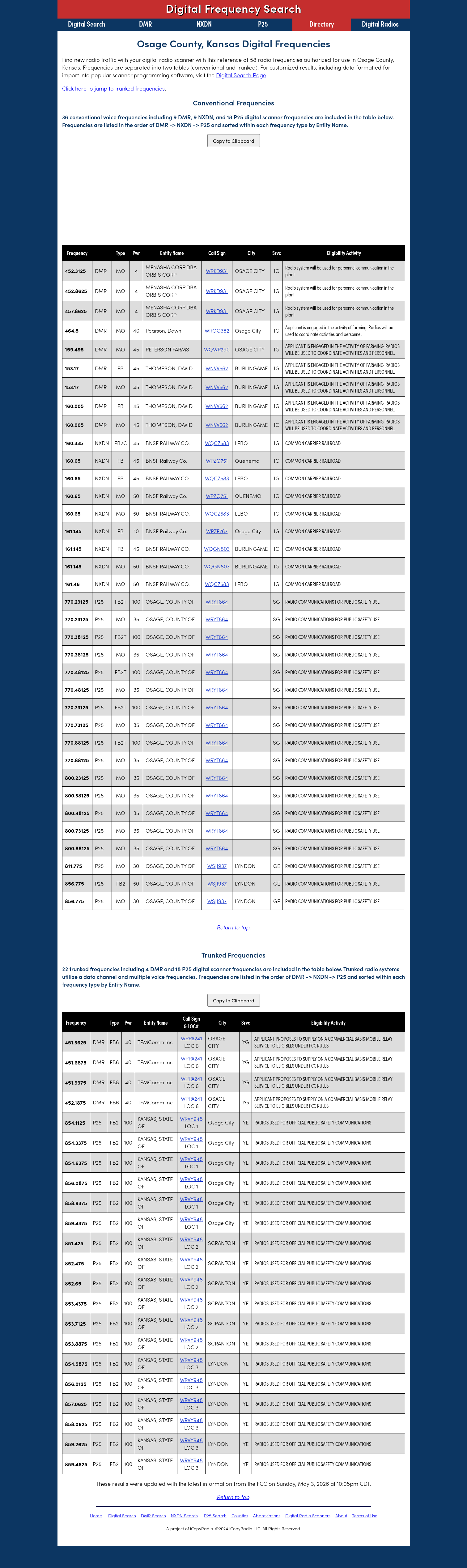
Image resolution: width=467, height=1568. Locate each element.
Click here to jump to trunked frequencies (113, 88)
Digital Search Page (241, 75)
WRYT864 (217, 601)
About (341, 1515)
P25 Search (215, 1515)
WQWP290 (217, 349)
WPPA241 (191, 1038)
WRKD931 (217, 270)
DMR (145, 23)
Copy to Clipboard (233, 140)
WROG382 (217, 330)
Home (96, 1515)
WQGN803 (217, 548)
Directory (321, 23)
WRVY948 (191, 1118)
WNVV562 (217, 368)
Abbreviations (266, 1515)
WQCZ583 (217, 443)
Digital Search (86, 23)
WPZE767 (216, 531)
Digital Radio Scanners (307, 1515)
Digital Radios (380, 23)
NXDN (204, 23)
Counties (239, 1515)
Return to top (233, 927)
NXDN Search (184, 1515)
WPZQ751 (217, 460)
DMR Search (153, 1515)
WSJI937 (217, 865)
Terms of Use (364, 1515)
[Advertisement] (233, 196)
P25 (263, 23)
